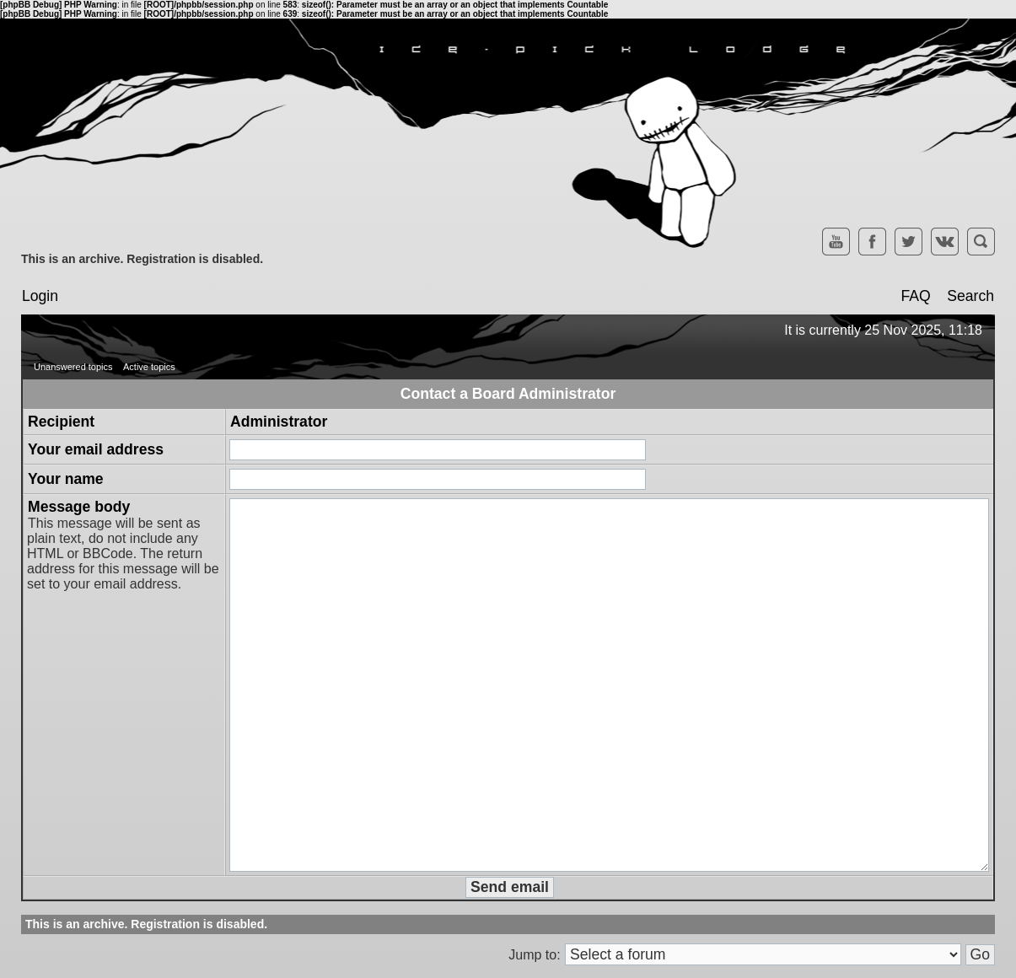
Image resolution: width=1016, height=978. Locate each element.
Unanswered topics (73, 367)
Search (970, 295)
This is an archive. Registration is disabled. (142, 259)
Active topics (149, 367)
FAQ (915, 295)
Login (40, 295)
